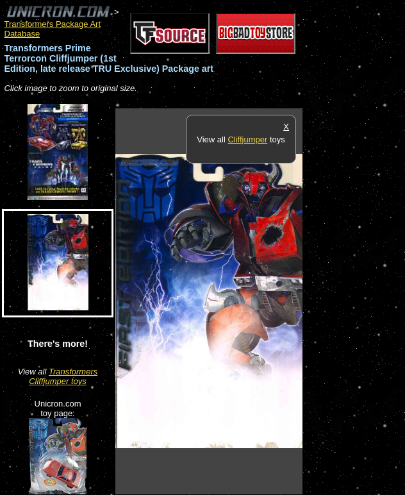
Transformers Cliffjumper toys (63, 376)
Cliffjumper (247, 139)
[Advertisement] (353, 300)
